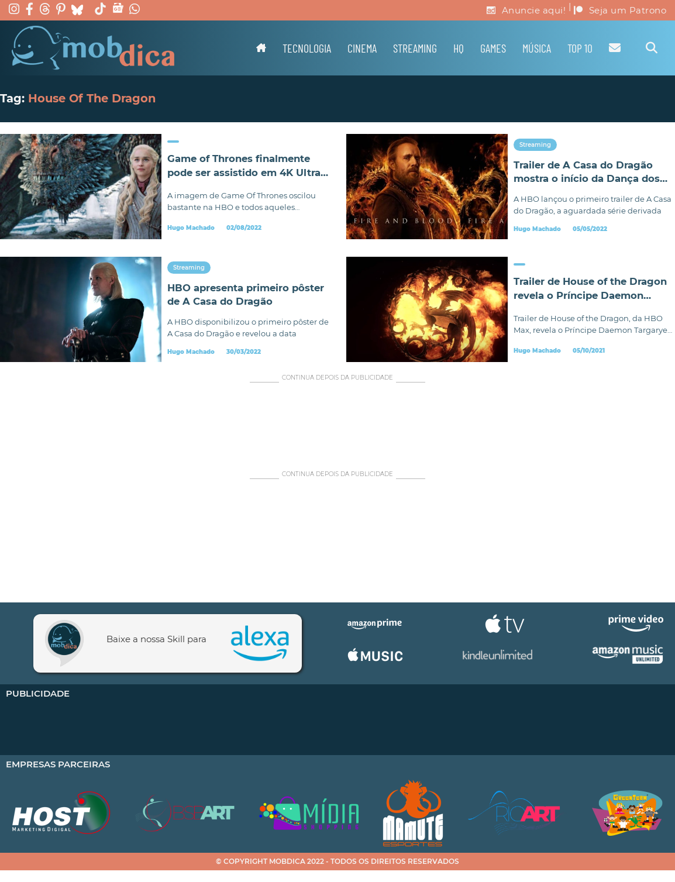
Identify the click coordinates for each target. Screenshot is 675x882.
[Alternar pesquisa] (651, 48)
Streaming (415, 48)
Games (493, 48)
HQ (458, 48)
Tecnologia (307, 48)
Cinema (362, 48)
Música (536, 48)
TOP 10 (580, 48)
